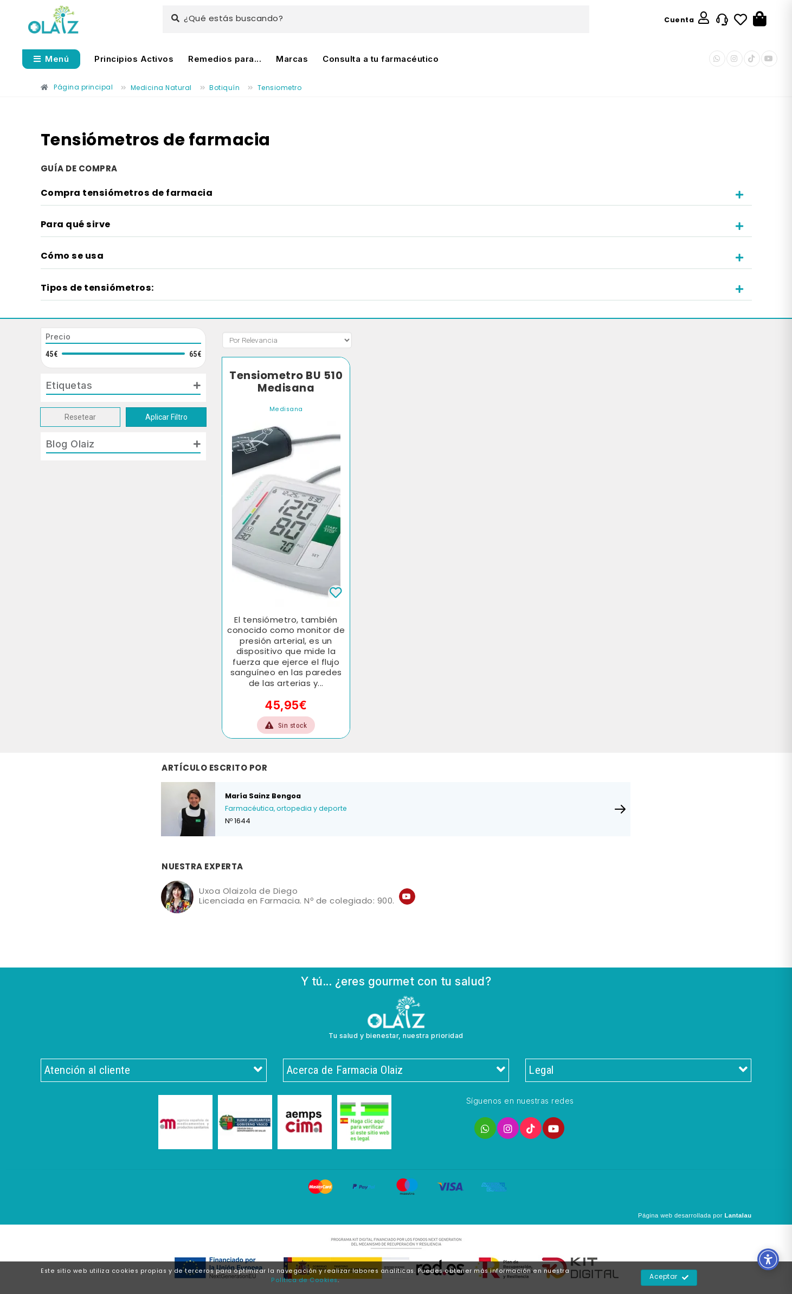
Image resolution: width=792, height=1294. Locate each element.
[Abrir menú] (51, 59)
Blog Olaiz (70, 444)
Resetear (80, 417)
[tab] (396, 194)
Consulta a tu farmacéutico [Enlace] (381, 59)
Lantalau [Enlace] (737, 1215)
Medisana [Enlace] (286, 409)
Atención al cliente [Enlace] (153, 1070)
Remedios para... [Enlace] (224, 59)
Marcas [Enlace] (292, 59)
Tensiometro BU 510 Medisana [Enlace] (286, 382)
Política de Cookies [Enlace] (304, 1280)
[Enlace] (53, 20)
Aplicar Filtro (166, 417)
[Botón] (759, 19)
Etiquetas (69, 385)
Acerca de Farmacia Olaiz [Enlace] (396, 1070)
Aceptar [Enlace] (669, 1277)
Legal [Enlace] (638, 1070)
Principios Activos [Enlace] (133, 59)
